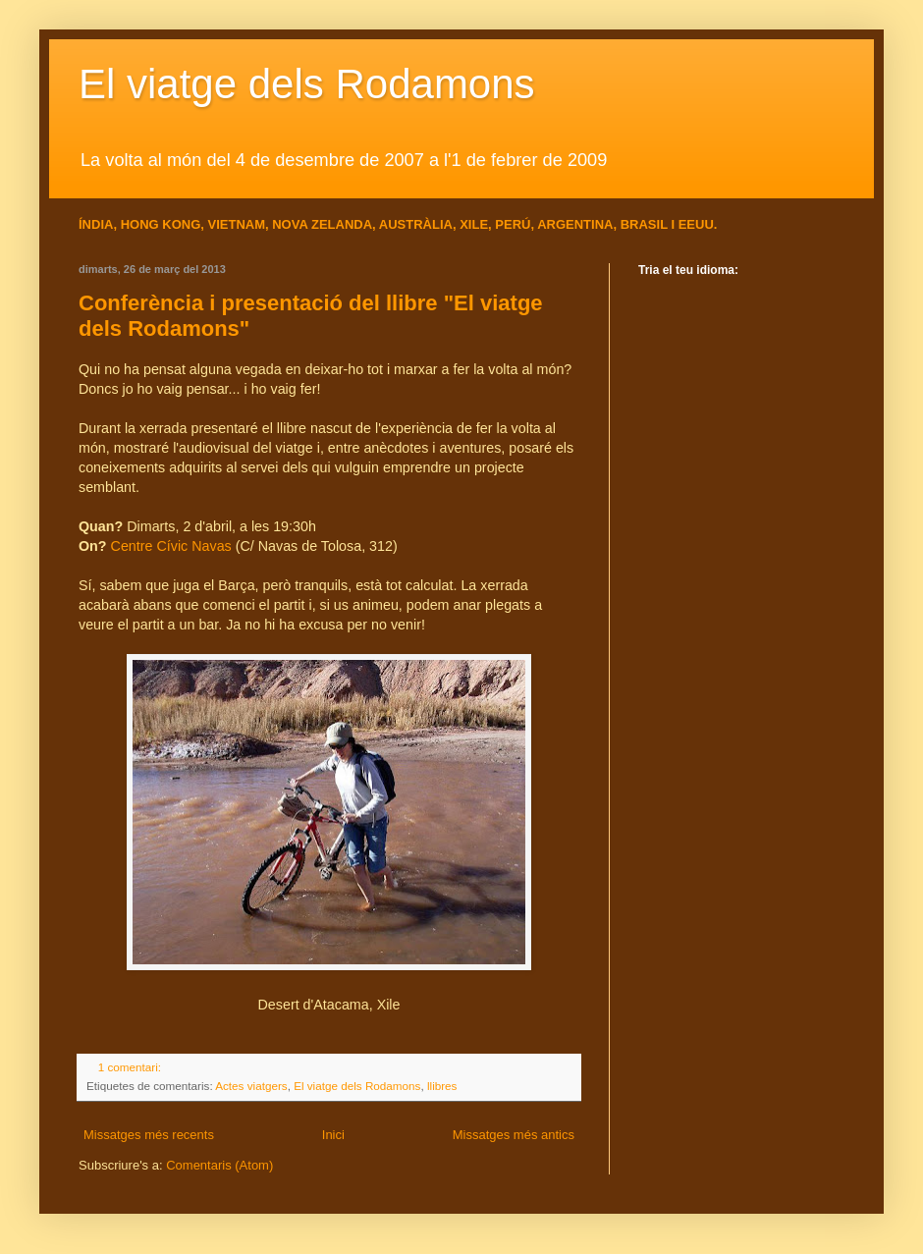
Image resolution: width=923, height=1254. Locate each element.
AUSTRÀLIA (416, 224)
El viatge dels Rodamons (307, 84)
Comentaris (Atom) (219, 1165)
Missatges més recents (148, 1134)
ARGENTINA (575, 224)
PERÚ (512, 224)
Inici (333, 1134)
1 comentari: (131, 1067)
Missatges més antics (513, 1134)
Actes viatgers (251, 1085)
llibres (442, 1085)
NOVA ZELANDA (322, 224)
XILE (474, 224)
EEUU (696, 224)
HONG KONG (161, 224)
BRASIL (646, 224)
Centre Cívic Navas (171, 546)
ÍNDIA (96, 224)
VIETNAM (236, 224)
